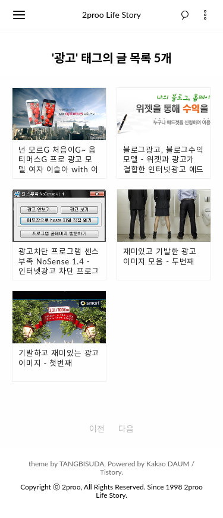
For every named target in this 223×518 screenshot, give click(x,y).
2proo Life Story (111, 15)
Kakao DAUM (168, 463)
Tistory (110, 472)
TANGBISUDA (82, 463)
